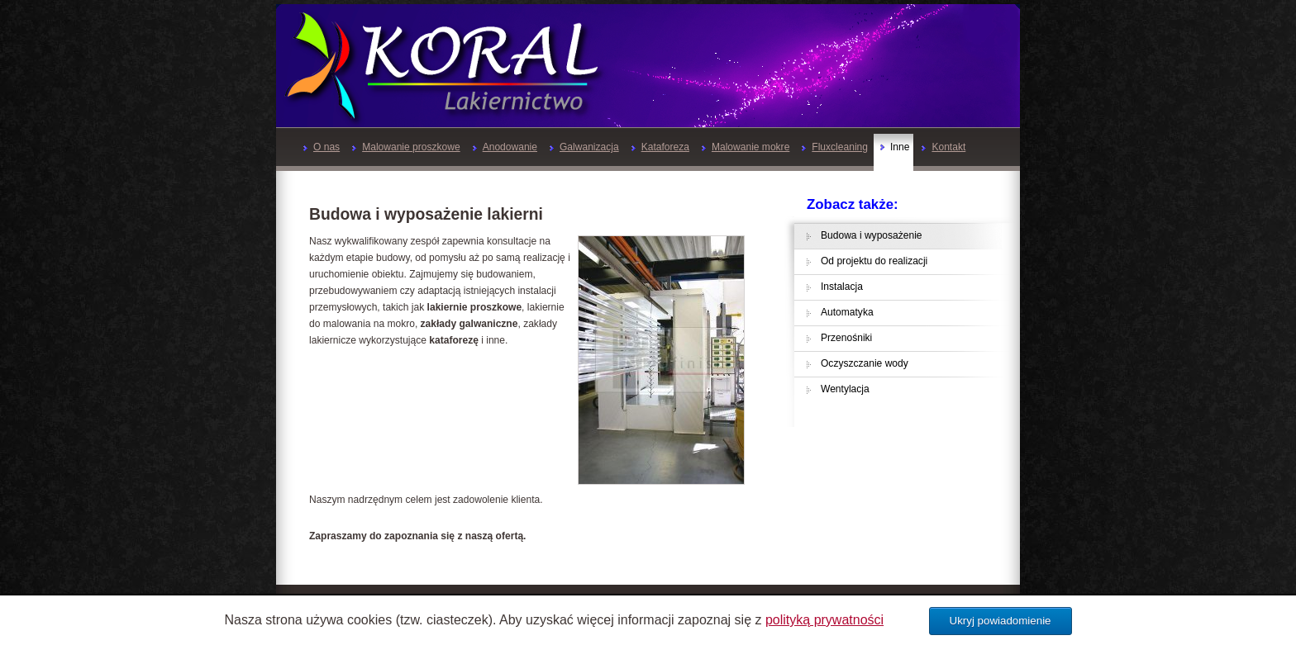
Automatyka (847, 312)
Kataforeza (660, 147)
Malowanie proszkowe (406, 147)
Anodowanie (505, 147)
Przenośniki (846, 338)
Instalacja (842, 286)
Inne (894, 147)
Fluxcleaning (835, 147)
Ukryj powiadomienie (1000, 620)
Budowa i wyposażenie (871, 235)
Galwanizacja (584, 147)
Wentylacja (845, 389)
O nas (321, 147)
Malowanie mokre (745, 147)
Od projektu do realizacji (874, 261)
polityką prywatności (824, 620)
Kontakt (943, 147)
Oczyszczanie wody (864, 363)
